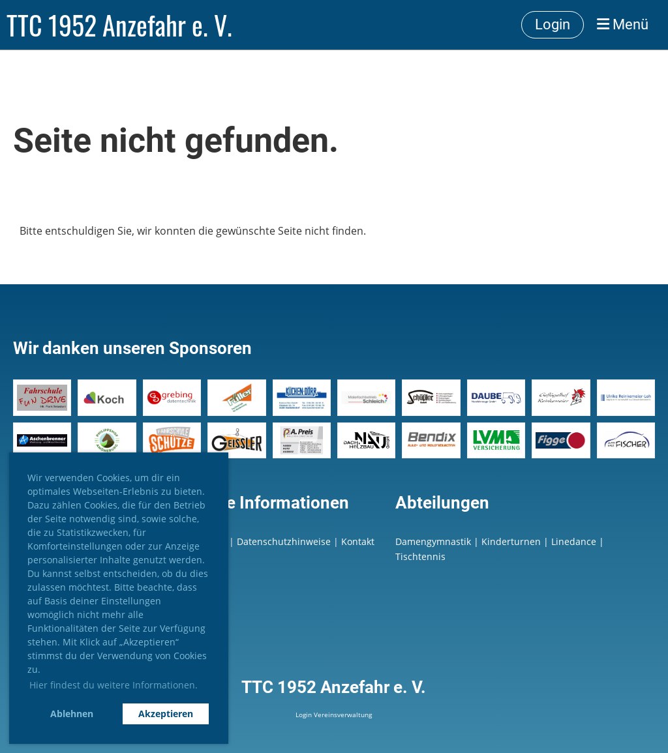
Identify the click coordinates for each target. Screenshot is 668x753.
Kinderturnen (511, 541)
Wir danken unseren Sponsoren (132, 348)
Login (552, 24)
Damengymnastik (433, 541)
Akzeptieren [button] (165, 713)
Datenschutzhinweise (285, 541)
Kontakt (357, 541)
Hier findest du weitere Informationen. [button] (113, 685)
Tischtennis (420, 556)
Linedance (573, 541)
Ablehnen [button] (71, 713)
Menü (622, 24)
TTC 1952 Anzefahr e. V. (119, 25)
